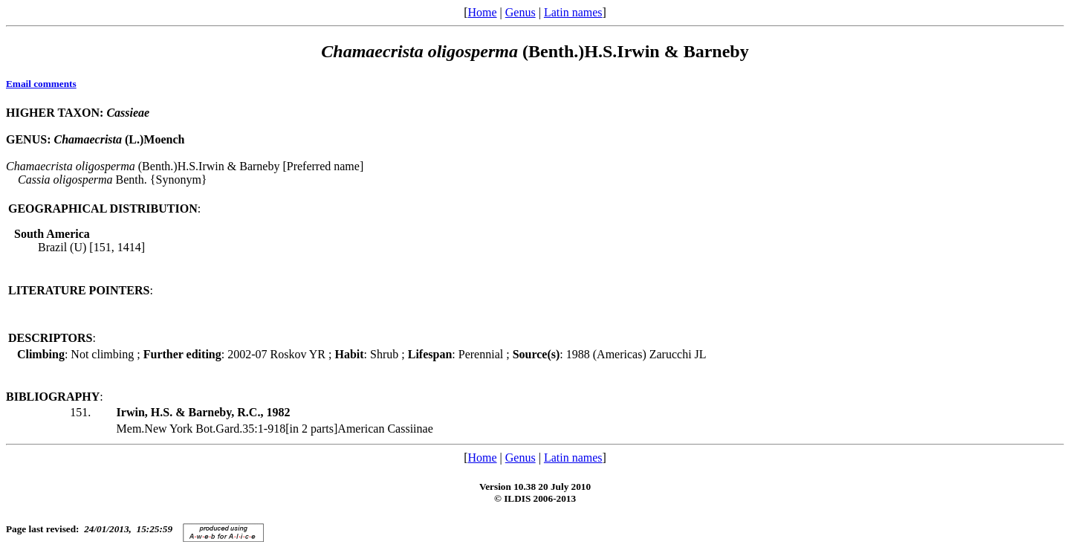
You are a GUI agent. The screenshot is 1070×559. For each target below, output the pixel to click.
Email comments (41, 83)
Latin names (573, 12)
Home (481, 12)
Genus (520, 12)
